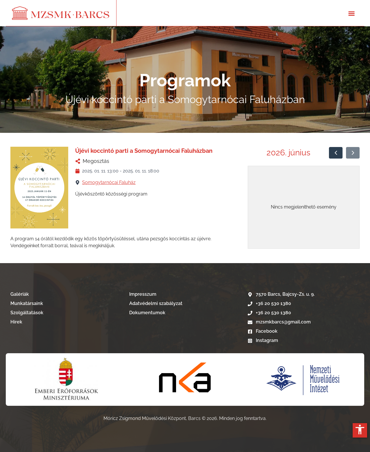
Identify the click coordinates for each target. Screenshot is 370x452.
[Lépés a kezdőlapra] (61, 13)
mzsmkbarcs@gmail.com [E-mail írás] (279, 322)
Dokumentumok (147, 312)
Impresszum (142, 294)
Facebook (263, 331)
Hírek (16, 322)
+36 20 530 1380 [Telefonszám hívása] (269, 303)
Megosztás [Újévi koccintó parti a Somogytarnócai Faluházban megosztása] (92, 161)
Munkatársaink (26, 303)
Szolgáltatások (26, 312)
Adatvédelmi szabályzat (155, 303)
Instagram (263, 340)
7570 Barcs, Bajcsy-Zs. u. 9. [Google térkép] (281, 294)
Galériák (19, 294)
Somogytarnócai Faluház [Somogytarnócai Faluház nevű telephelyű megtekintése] (109, 182)
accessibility (360, 429)
